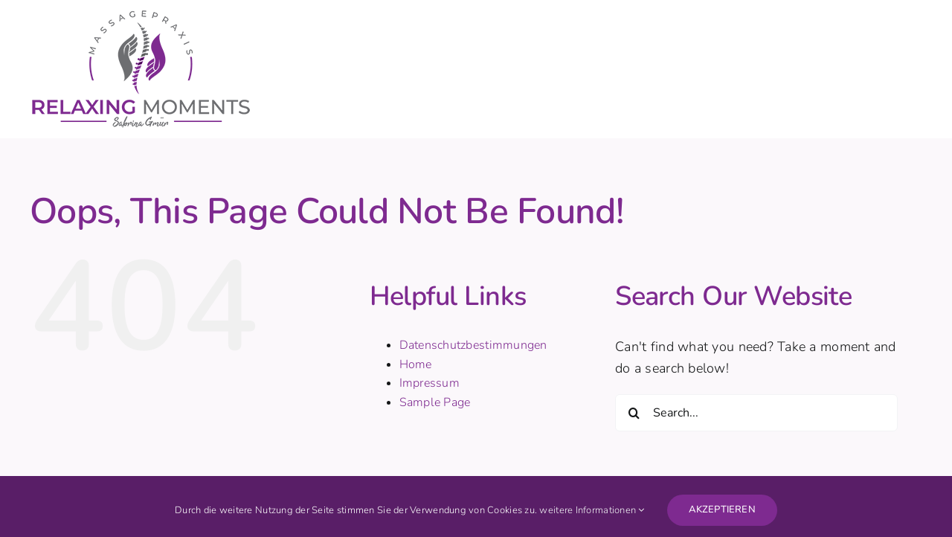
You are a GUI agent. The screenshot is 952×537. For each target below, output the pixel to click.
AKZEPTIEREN (722, 509)
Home (415, 364)
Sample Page (435, 402)
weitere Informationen (591, 510)
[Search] (633, 412)
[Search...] (756, 412)
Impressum (429, 383)
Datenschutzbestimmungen (473, 345)
